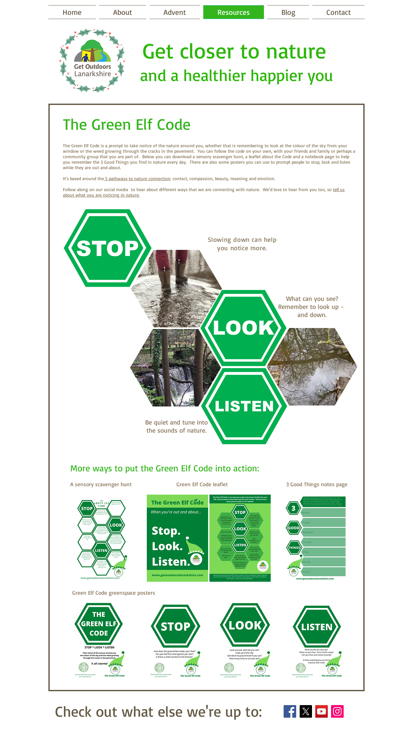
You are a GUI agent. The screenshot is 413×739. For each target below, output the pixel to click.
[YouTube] (321, 711)
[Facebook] (290, 711)
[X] (305, 711)
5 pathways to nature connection (137, 178)
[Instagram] (337, 711)
